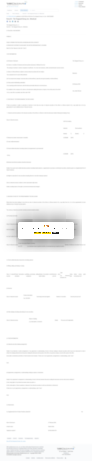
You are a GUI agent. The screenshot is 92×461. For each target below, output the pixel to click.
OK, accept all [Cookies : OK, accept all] (37, 232)
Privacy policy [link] (46, 236)
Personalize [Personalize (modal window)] (55, 232)
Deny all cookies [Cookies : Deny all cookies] (47, 232)
